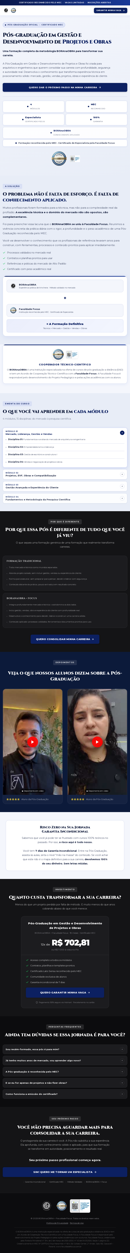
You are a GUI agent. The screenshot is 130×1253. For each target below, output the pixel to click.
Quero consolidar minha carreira (65, 639)
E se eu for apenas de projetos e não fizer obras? (65, 1083)
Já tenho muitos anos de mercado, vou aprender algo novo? (65, 1060)
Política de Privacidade (57, 1223)
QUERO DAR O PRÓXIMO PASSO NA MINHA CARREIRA (65, 87)
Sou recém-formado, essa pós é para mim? (65, 1049)
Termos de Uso (77, 1223)
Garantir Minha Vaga (110, 10)
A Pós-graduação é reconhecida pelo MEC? (65, 1071)
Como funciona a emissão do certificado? (65, 1094)
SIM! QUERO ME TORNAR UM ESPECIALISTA (64, 1172)
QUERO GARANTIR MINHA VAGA (65, 992)
